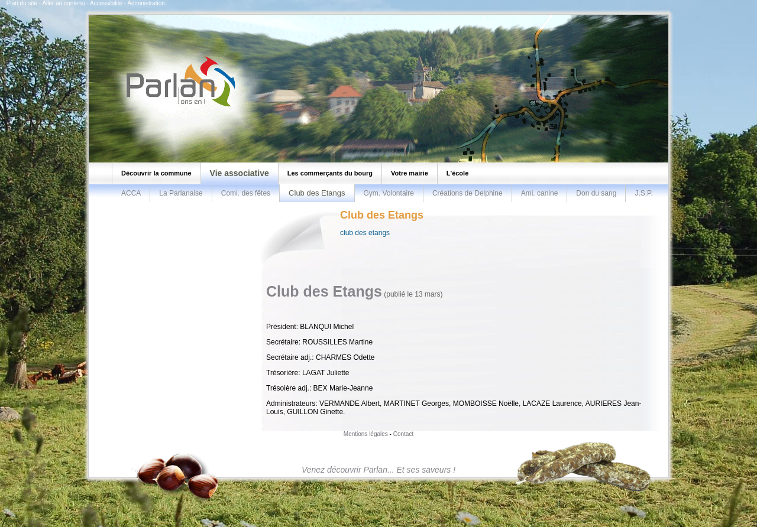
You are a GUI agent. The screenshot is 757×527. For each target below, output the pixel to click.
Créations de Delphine (467, 193)
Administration (145, 3)
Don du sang (596, 193)
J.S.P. (643, 193)
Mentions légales (366, 434)
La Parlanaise (180, 193)
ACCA (131, 193)
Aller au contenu (63, 3)
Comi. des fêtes (245, 193)
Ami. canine (539, 193)
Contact (403, 434)
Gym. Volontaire (389, 193)
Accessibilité (106, 3)
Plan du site (22, 3)
